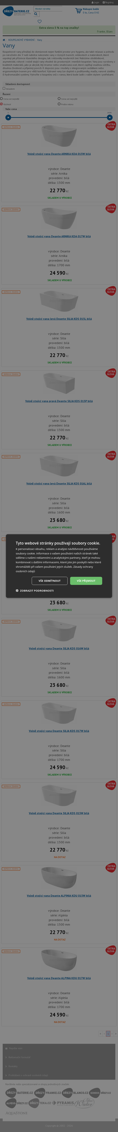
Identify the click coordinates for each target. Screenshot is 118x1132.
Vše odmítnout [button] (50, 580)
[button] (35, 590)
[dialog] (59, 566)
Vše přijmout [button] (86, 580)
